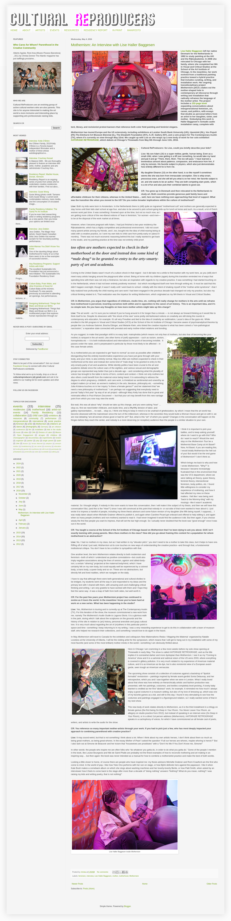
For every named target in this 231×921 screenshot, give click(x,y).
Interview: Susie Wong (39, 192)
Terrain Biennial (37, 443)
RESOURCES (71, 30)
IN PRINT (117, 30)
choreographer (19, 438)
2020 (18, 475)
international (38, 421)
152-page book (199, 103)
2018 (18, 483)
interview (90, 876)
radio (36, 452)
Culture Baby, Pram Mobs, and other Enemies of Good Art (42, 284)
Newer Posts (77, 884)
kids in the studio (54, 430)
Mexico (58, 432)
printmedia (28, 452)
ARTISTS (40, 30)
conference (20, 430)
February (23, 524)
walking (54, 452)
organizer (19, 441)
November (23, 494)
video (26, 432)
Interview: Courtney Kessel (41, 158)
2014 (18, 536)
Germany (44, 427)
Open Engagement (25, 435)
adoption (49, 443)
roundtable (45, 452)
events (18, 406)
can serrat (37, 446)
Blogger (127, 906)
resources (17, 418)
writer (30, 424)
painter (30, 441)
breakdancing (26, 446)
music (18, 432)
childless (53, 435)
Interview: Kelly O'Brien (39, 141)
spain (59, 441)
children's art (55, 424)
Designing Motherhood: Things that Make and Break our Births (44, 304)
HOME (14, 30)
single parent (48, 441)
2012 (18, 544)
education (57, 446)
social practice (54, 421)
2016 (18, 490)
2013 (18, 540)
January (22, 528)
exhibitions (53, 415)
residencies (19, 409)
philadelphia (17, 452)
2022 (18, 467)
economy (48, 446)
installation (39, 430)
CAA (33, 432)
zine (17, 443)
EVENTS (54, 30)
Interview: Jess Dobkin (39, 229)
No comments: (103, 872)
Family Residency (42, 412)
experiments (47, 438)
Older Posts (212, 884)
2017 (18, 487)
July (21, 502)
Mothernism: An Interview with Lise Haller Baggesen (113, 45)
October (22, 498)
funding (18, 449)
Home (145, 884)
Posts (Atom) (88, 888)
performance (50, 418)
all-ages (42, 435)
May (21, 509)
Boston (25, 443)
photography (31, 427)
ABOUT (26, 30)
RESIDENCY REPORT (95, 30)
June (21, 506)
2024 (18, 463)
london (58, 438)
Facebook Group (21, 366)
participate (55, 449)
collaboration (20, 415)
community (33, 418)
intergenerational (20, 421)
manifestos (35, 449)
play (37, 441)
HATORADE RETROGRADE (85, 140)
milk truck (45, 449)
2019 (18, 479)
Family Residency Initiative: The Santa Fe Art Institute (43, 210)
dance (19, 427)
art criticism (56, 427)
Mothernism (134, 876)
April (21, 520)
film (30, 430)
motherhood (124, 876)
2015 (18, 532)
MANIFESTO (134, 30)
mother (115, 876)
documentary (33, 438)
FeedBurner (43, 349)
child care (38, 415)
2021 (18, 471)
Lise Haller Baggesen (191, 51)
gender (26, 449)
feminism (82, 876)
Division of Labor (45, 432)
